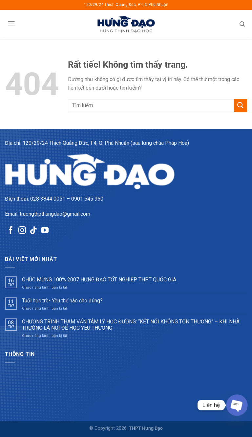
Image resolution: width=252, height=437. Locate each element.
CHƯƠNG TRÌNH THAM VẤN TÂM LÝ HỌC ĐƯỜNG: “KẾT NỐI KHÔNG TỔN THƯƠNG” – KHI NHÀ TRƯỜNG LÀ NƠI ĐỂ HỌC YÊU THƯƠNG (131, 324)
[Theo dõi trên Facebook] (10, 231)
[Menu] (11, 24)
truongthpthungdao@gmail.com (55, 214)
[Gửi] (240, 105)
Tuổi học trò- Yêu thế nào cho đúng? (62, 300)
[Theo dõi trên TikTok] (33, 231)
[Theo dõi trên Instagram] (22, 231)
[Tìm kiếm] (242, 24)
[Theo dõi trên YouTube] (45, 231)
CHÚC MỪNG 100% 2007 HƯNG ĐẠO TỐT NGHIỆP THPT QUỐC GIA (99, 279)
